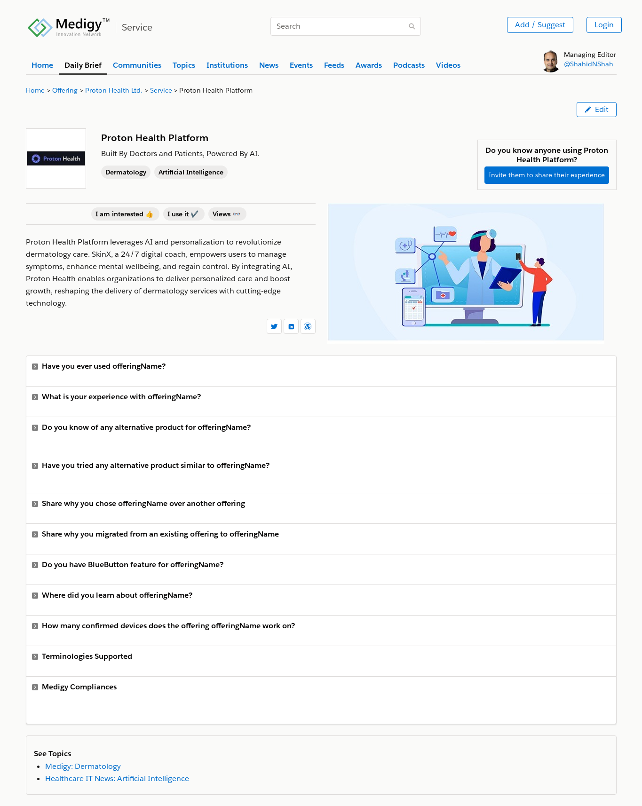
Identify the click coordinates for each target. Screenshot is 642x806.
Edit (597, 109)
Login (604, 25)
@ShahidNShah (588, 64)
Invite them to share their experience (547, 175)
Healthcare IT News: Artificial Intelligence (117, 778)
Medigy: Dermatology (83, 766)
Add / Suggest (540, 25)
